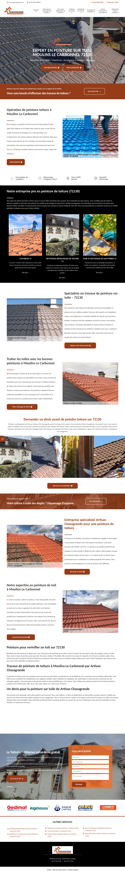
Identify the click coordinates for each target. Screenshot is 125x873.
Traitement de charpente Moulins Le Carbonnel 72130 (61, 835)
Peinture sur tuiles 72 (72, 11)
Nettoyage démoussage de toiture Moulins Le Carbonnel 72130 (24, 830)
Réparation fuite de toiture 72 (115, 11)
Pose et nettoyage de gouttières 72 (103, 11)
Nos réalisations (51, 68)
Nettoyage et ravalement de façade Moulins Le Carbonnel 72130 (24, 835)
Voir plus (25, 272)
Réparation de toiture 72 (81, 11)
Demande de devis (77, 572)
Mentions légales (73, 870)
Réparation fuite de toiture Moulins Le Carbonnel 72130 (100, 835)
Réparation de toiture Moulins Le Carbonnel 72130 (63, 828)
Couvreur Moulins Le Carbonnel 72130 (59, 831)
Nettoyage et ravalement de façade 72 (46, 11)
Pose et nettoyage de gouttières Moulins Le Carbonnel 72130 (98, 829)
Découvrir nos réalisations (62, 486)
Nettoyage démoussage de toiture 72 (60, 11)
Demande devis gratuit (21, 637)
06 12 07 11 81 (112, 2)
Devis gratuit (16, 162)
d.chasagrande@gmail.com (15, 2)
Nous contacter (74, 68)
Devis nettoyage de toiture (22, 407)
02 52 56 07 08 (96, 2)
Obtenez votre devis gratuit (80, 346)
